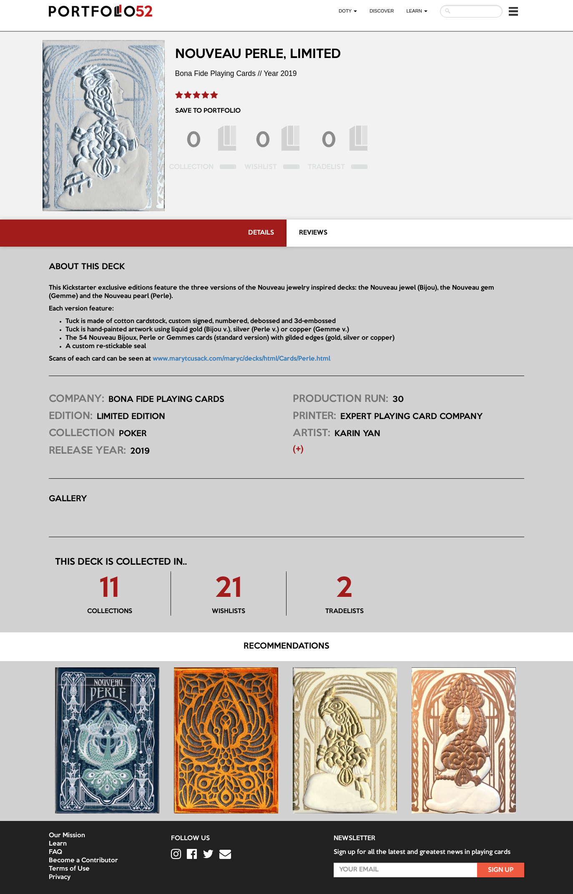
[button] (513, 11)
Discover (381, 10)
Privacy (59, 877)
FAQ (55, 852)
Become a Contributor (83, 861)
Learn (58, 844)
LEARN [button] (417, 10)
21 (228, 589)
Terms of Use (69, 869)
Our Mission (67, 835)
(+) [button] (298, 449)
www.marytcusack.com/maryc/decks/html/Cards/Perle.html (241, 359)
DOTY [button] (348, 10)
